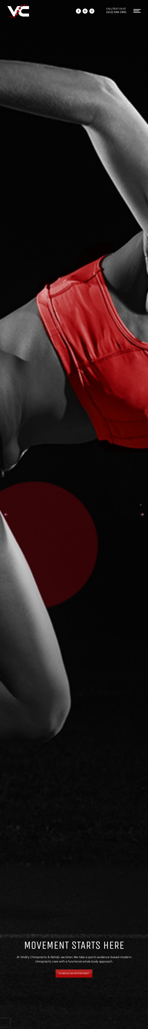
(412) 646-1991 (116, 12)
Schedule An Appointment (74, 972)
